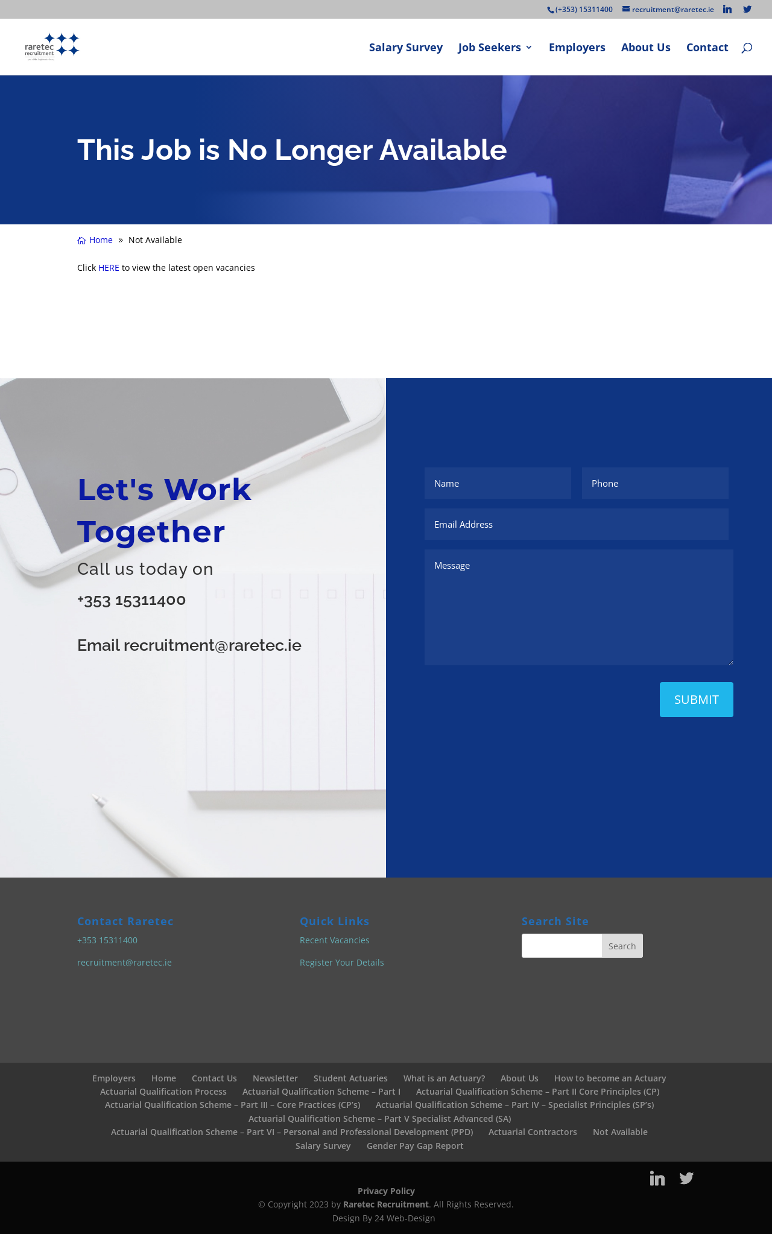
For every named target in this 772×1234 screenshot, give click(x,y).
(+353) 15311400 (584, 9)
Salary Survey (406, 48)
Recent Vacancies (335, 940)
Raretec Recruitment (386, 1204)
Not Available (620, 1131)
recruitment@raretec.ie (124, 962)
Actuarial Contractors (533, 1131)
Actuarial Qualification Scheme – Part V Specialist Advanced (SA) (379, 1118)
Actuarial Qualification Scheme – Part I (321, 1091)
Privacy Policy (386, 1191)
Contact (707, 48)
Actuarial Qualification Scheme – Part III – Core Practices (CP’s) (232, 1104)
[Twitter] (747, 9)
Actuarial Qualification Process (163, 1091)
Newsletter (275, 1078)
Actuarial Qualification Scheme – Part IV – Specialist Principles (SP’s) (515, 1104)
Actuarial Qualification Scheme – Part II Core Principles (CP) (537, 1091)
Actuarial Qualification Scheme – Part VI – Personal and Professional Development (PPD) (292, 1131)
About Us (646, 48)
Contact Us (214, 1078)
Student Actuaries (351, 1078)
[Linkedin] (727, 9)
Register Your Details (342, 962)
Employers (577, 48)
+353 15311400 (131, 599)
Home (163, 1078)
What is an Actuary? (444, 1078)
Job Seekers (489, 48)
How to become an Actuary (610, 1078)
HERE (108, 267)
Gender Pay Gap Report (415, 1145)
